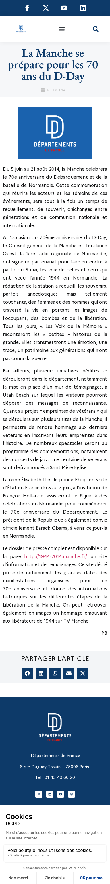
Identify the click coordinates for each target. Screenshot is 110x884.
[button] (62, 29)
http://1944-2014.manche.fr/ (55, 556)
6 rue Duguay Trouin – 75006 (49, 766)
